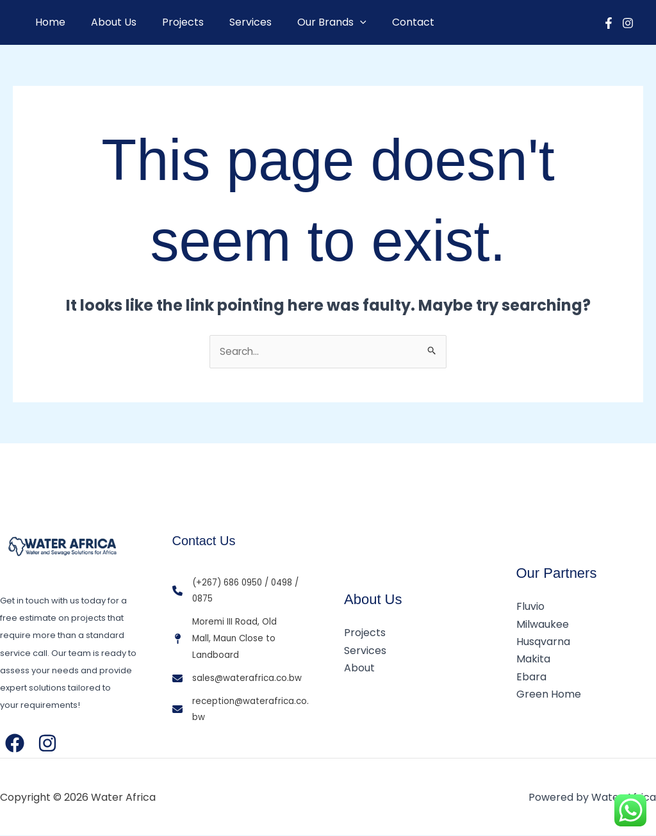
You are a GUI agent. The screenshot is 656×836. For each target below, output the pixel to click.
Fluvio (530, 607)
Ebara (531, 676)
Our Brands (308, 22)
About (359, 668)
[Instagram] (628, 23)
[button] (337, 22)
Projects (170, 22)
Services (232, 22)
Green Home (548, 694)
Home (48, 22)
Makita (533, 659)
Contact (385, 22)
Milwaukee (542, 625)
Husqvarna (543, 642)
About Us (106, 22)
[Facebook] (608, 23)
